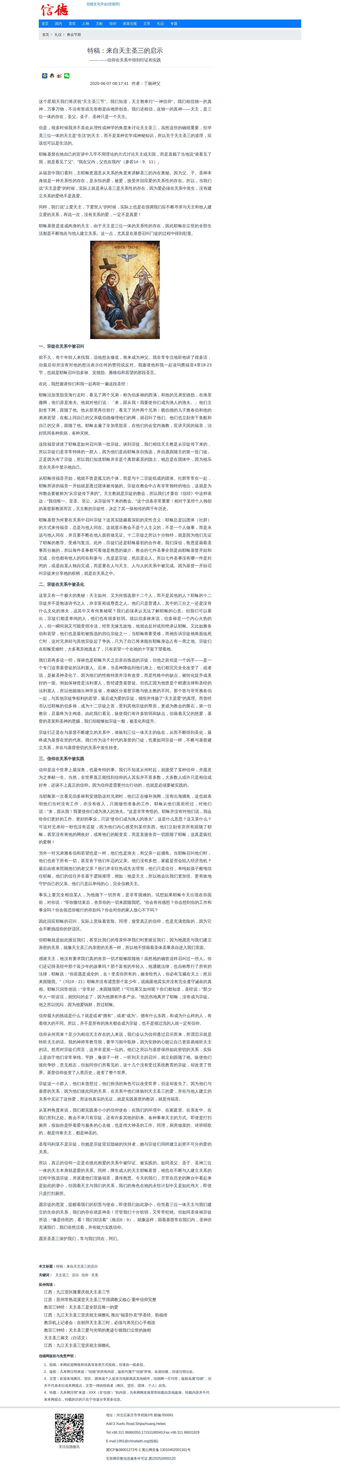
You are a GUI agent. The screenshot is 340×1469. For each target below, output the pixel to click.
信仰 (112, 23)
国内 (58, 23)
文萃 (146, 23)
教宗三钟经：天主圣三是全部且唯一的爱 (81, 1307)
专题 (173, 23)
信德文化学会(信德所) (103, 4)
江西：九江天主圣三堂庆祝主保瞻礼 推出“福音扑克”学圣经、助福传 (105, 1315)
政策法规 (130, 23)
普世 (72, 23)
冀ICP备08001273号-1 (123, 1450)
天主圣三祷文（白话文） (66, 1338)
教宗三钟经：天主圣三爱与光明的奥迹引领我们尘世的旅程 (97, 1330)
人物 (85, 23)
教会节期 (74, 34)
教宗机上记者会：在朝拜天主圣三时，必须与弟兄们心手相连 (99, 1322)
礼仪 (160, 23)
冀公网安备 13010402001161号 (166, 1450)
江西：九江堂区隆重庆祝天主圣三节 (77, 1292)
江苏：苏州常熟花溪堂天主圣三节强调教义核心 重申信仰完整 (100, 1299)
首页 (45, 23)
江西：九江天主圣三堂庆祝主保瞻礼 (77, 1345)
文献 (99, 23)
